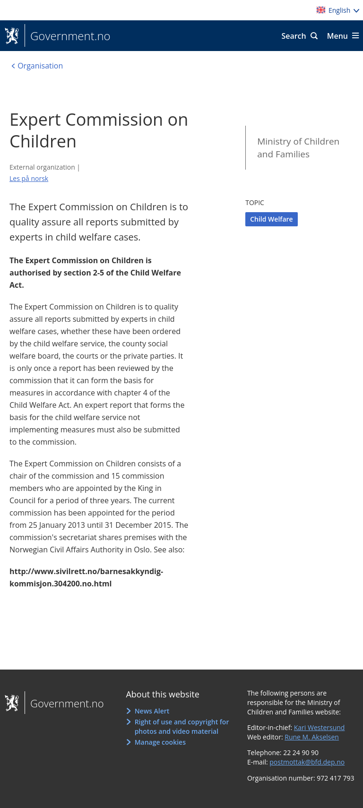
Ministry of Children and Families (298, 147)
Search (293, 36)
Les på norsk (28, 178)
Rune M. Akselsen (312, 736)
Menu (337, 36)
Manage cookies (160, 742)
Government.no (68, 35)
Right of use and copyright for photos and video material (182, 726)
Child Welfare (271, 219)
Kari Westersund (319, 727)
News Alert (152, 710)
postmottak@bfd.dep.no (307, 761)
